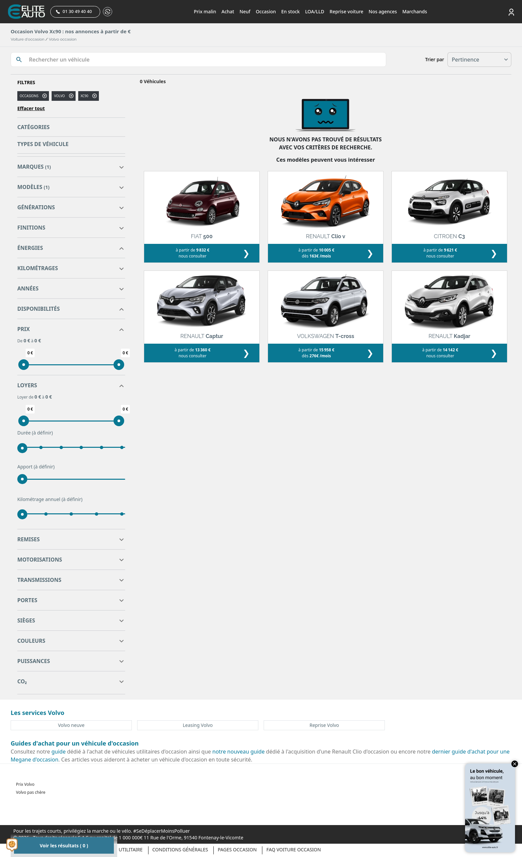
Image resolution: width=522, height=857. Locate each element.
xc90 (84, 95)
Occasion (266, 11)
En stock (290, 11)
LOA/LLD (314, 11)
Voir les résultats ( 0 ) (64, 845)
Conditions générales (180, 849)
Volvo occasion (63, 39)
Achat (227, 11)
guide (59, 751)
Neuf (244, 11)
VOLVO (59, 95)
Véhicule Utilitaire (119, 849)
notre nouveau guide (238, 751)
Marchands (414, 11)
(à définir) (42, 432)
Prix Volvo (25, 784)
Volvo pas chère (30, 792)
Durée (35, 432)
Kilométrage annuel (50, 499)
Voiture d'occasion (27, 39)
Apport (36, 466)
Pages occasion (237, 849)
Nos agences (383, 11)
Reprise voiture (346, 11)
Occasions (29, 95)
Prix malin (205, 11)
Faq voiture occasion (293, 849)
